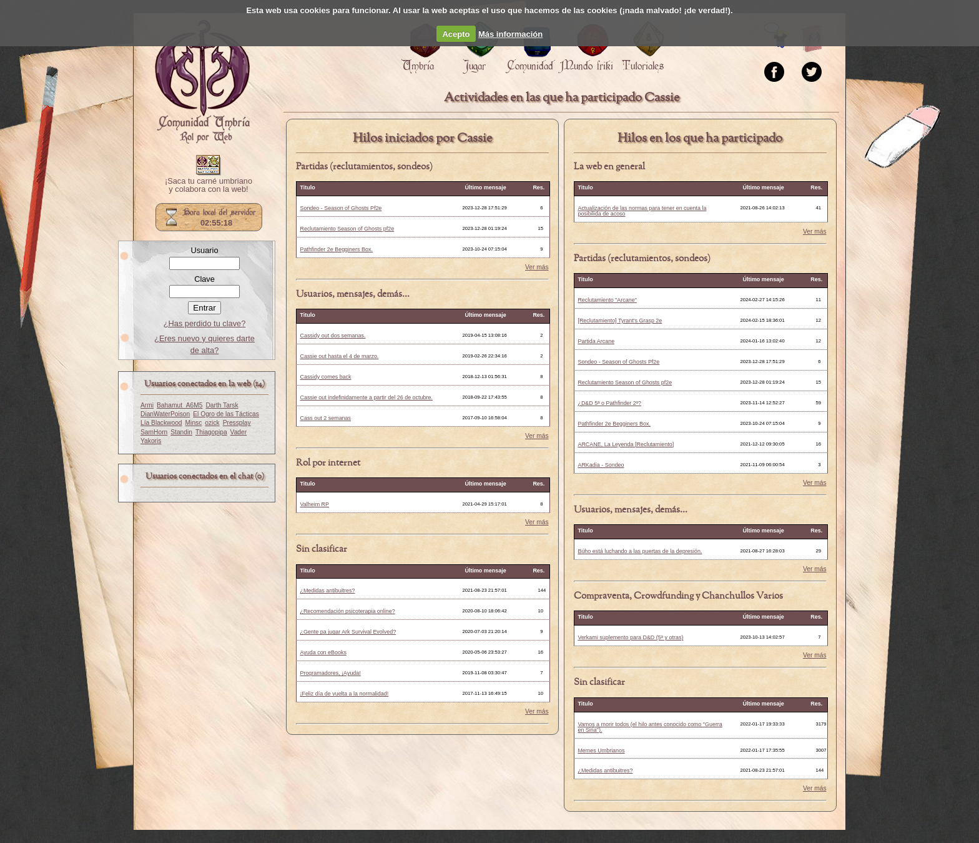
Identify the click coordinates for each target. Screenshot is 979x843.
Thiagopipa (211, 432)
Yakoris (150, 440)
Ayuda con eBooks (323, 652)
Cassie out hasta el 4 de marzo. (339, 356)
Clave (204, 279)
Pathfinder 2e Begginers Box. (336, 249)
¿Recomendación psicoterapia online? (347, 611)
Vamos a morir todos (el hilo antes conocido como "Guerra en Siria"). (650, 727)
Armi (147, 405)
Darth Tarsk (221, 405)
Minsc (193, 422)
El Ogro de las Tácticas (226, 414)
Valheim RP (314, 504)
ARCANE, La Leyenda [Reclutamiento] (626, 444)
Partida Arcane (596, 341)
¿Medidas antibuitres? (327, 590)
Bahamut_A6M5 (179, 405)
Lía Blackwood (161, 422)
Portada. (202, 81)
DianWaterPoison (165, 414)
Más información (510, 34)
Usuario (204, 250)
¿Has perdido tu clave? (205, 323)
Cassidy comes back (325, 377)
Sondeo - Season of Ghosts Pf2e (340, 208)
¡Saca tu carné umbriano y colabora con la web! (208, 185)
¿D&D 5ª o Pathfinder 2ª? (609, 403)
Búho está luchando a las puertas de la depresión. (640, 551)
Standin (181, 432)
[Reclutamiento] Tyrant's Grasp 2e (620, 320)
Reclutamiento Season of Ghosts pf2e (347, 229)
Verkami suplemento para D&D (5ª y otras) (630, 637)
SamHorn (153, 432)
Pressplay (237, 422)
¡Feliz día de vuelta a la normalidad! (344, 694)
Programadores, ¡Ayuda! (330, 673)
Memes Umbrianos (601, 750)
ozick (212, 422)
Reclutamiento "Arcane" (607, 300)
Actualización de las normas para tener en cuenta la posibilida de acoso (642, 211)
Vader (238, 432)
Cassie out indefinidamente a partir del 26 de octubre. (366, 397)
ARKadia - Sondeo (601, 465)
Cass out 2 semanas (325, 418)
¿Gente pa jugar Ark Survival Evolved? (348, 632)
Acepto (456, 34)
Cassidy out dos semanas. (332, 335)
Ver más (537, 267)
